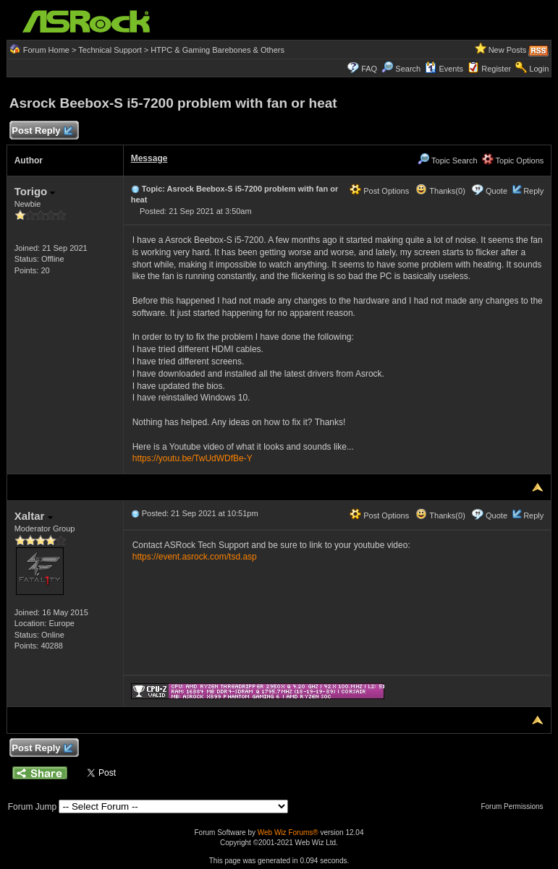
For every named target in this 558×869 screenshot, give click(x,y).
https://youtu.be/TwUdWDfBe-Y (192, 458)
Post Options (379, 191)
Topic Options (513, 160)
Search (407, 68)
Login (539, 68)
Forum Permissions (515, 806)
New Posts (508, 50)
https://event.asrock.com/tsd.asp (194, 557)
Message (149, 158)
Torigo (35, 191)
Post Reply (42, 131)
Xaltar (33, 516)
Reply (533, 191)
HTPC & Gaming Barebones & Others (217, 50)
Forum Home (46, 50)
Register (496, 68)
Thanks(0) (440, 191)
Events (444, 68)
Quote (496, 191)
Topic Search (447, 160)
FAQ (369, 68)
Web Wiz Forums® (288, 832)
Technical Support (109, 50)
